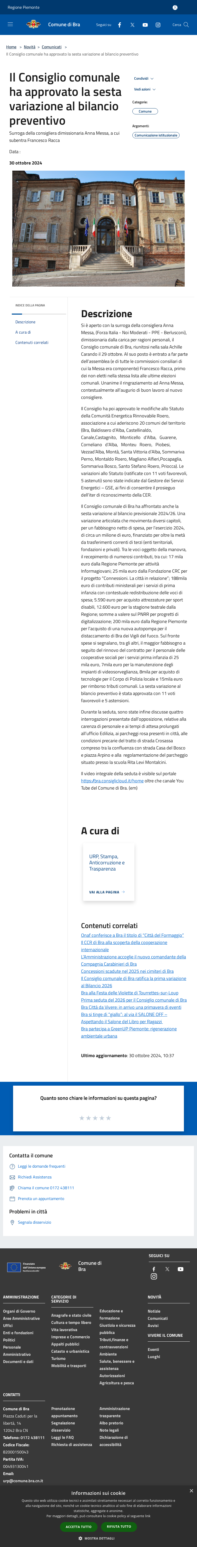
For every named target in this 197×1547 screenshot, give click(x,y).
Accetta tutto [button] (79, 1527)
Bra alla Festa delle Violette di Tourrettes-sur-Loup (129, 992)
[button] (98, 1538)
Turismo (58, 1358)
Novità (29, 47)
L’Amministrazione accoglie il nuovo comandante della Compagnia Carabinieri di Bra (133, 960)
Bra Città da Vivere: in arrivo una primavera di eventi (131, 1007)
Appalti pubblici (65, 1344)
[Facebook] (117, 24)
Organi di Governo (19, 1311)
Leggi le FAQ (62, 1437)
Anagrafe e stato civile (71, 1315)
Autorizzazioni (112, 1375)
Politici (9, 1340)
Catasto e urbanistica (70, 1351)
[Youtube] (143, 24)
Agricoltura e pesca (117, 1383)
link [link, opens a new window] (148, 1516)
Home (11, 47)
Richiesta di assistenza (71, 1444)
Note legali (109, 1430)
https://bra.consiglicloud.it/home (112, 780)
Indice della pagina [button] (30, 305)
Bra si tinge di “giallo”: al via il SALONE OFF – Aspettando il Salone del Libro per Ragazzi (124, 1018)
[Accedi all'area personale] (175, 8)
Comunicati (52, 47)
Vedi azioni (145, 89)
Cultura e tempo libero (71, 1322)
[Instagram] (156, 24)
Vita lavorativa (64, 1329)
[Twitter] (130, 24)
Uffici (8, 1325)
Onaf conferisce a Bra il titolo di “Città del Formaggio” (132, 935)
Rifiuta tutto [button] (119, 1526)
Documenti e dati (18, 1361)
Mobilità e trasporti (68, 1365)
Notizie (154, 1311)
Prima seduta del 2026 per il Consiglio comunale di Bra (134, 999)
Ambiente (108, 1354)
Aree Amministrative (21, 1318)
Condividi (144, 79)
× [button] (191, 1491)
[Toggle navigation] (10, 24)
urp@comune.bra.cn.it (23, 1481)
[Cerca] (186, 25)
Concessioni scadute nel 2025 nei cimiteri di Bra (127, 971)
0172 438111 (33, 1437)
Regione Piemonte (24, 7)
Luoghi (154, 1356)
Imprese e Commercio (70, 1337)
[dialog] (98, 1516)
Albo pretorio (111, 1423)
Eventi (153, 1349)
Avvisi (153, 1325)
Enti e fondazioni (18, 1333)
